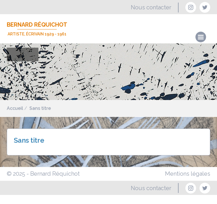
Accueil (15, 108)
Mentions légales (187, 173)
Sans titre (40, 108)
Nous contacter (151, 7)
